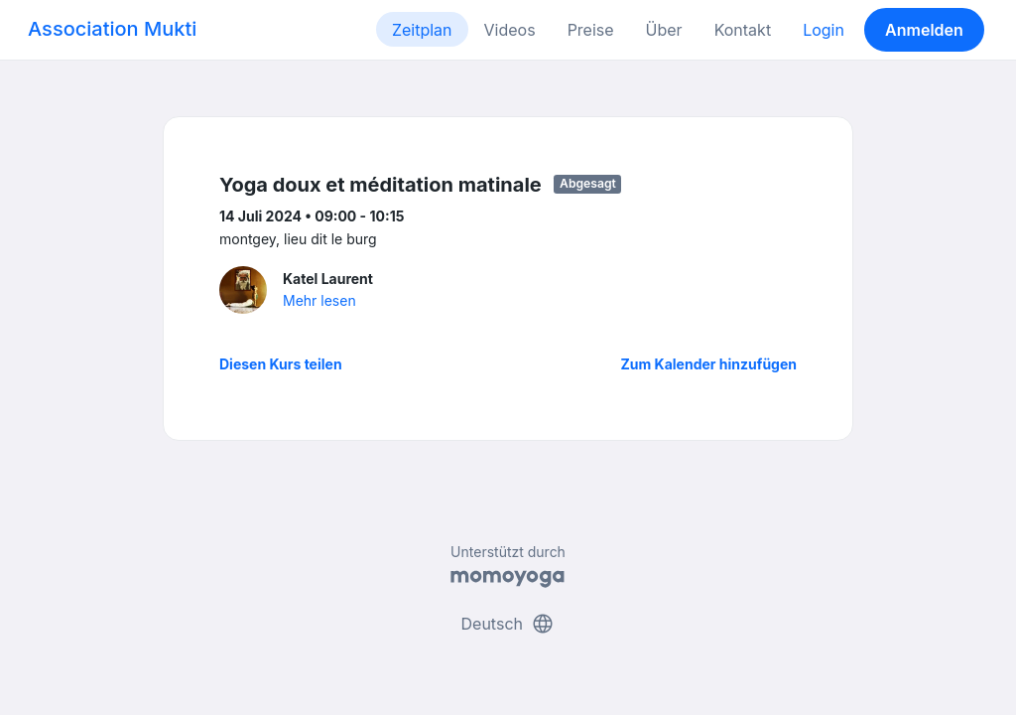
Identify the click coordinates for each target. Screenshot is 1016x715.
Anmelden (924, 30)
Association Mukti (112, 29)
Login (823, 30)
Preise (591, 30)
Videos (510, 30)
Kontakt (742, 30)
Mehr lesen (319, 300)
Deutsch (508, 624)
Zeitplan (422, 30)
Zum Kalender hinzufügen (709, 364)
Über (664, 30)
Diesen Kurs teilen (280, 364)
